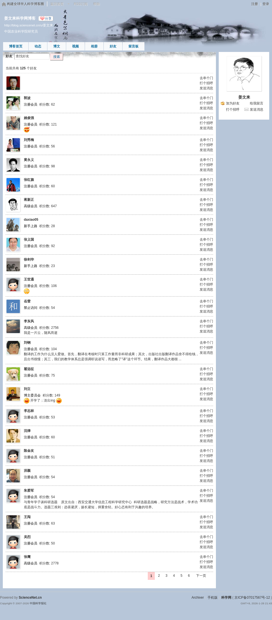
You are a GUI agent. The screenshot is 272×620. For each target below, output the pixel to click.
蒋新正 (29, 200)
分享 (48, 18)
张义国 (29, 239)
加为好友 (232, 103)
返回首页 (57, 4)
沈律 (27, 431)
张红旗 (29, 180)
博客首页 (15, 46)
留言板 (133, 46)
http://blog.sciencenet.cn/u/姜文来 (28, 25)
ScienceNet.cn (30, 598)
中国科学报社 (38, 603)
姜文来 (244, 97)
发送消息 (206, 88)
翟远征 (29, 369)
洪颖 (27, 471)
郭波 (27, 98)
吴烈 (27, 537)
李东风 (29, 321)
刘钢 (27, 343)
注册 (254, 4)
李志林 (29, 411)
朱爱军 (29, 491)
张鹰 (27, 557)
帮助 (96, 4)
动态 (37, 46)
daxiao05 (31, 220)
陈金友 (29, 451)
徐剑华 (29, 259)
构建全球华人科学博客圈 (25, 4)
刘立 (27, 389)
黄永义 (29, 160)
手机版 (213, 598)
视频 (75, 46)
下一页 (201, 576)
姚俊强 (29, 118)
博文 (56, 46)
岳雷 (27, 301)
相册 (94, 46)
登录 (265, 4)
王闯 (27, 517)
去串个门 (206, 78)
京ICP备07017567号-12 (252, 598)
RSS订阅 (80, 4)
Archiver (198, 598)
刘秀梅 (29, 140)
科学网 (226, 598)
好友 (113, 46)
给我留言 (256, 103)
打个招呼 (206, 83)
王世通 (29, 279)
